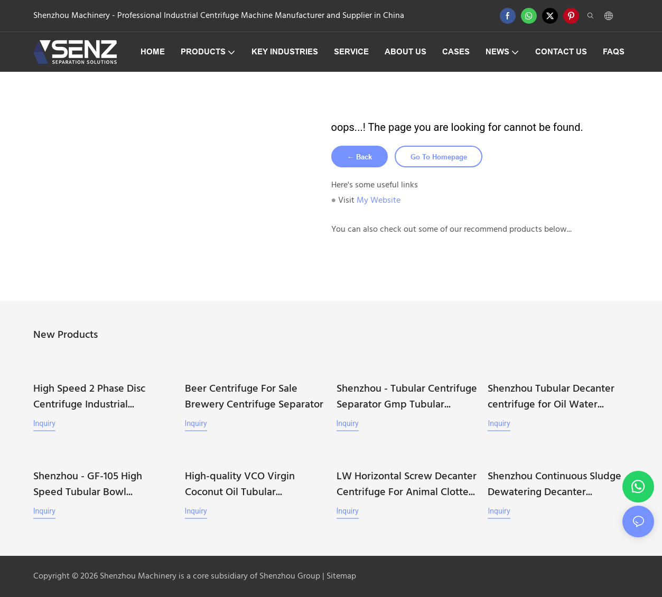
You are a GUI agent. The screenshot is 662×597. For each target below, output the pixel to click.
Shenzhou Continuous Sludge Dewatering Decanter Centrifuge (554, 484)
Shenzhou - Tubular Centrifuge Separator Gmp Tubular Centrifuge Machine (407, 398)
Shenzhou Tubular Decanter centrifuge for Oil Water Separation (551, 398)
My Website (378, 202)
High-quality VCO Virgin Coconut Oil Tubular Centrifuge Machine (240, 484)
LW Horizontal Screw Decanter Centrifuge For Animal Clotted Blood (407, 484)
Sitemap (340, 576)
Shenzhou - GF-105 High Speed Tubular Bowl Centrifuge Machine (87, 484)
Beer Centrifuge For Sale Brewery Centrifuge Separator (254, 398)
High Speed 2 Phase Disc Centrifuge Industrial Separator (89, 398)
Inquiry (44, 424)
